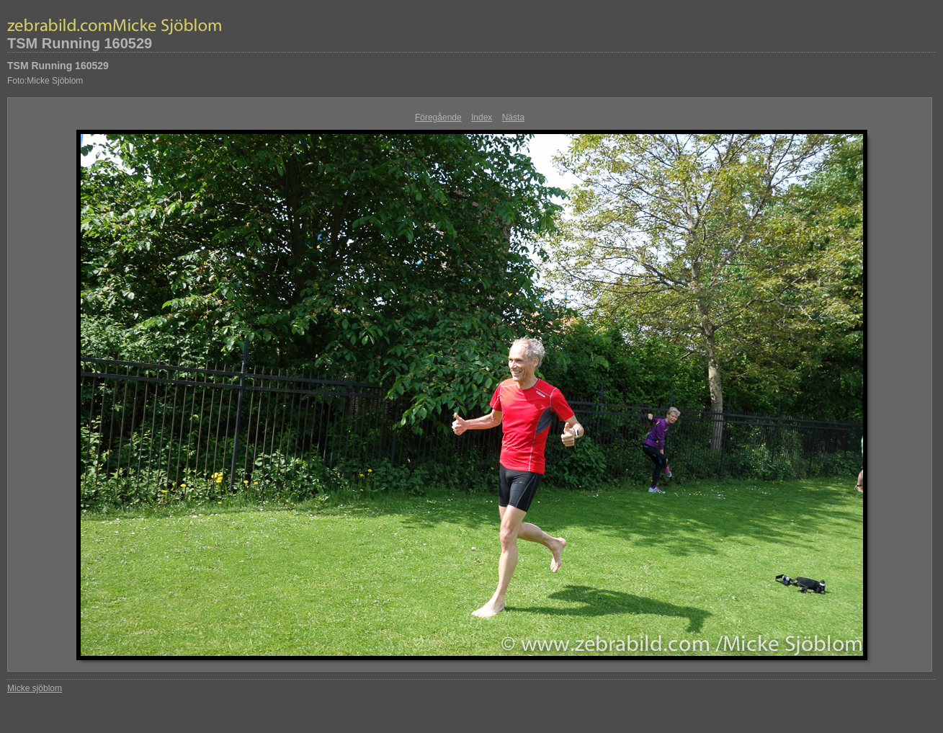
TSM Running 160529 (79, 43)
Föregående (438, 117)
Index (481, 117)
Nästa (513, 117)
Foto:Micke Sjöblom (45, 81)
